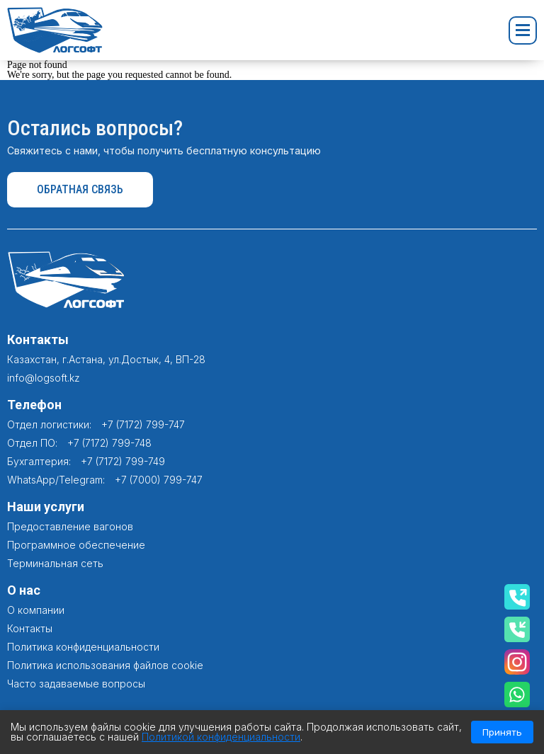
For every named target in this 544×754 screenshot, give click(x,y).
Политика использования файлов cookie (105, 665)
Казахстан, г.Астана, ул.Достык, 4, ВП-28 (106, 359)
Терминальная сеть (55, 563)
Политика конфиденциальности (83, 647)
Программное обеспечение (76, 545)
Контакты (29, 628)
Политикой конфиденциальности (221, 737)
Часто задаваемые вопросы (76, 684)
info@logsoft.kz (43, 378)
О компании (35, 610)
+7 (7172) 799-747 (143, 424)
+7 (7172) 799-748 (109, 443)
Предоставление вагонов (70, 526)
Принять (502, 732)
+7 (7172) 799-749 (123, 461)
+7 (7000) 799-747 (159, 480)
